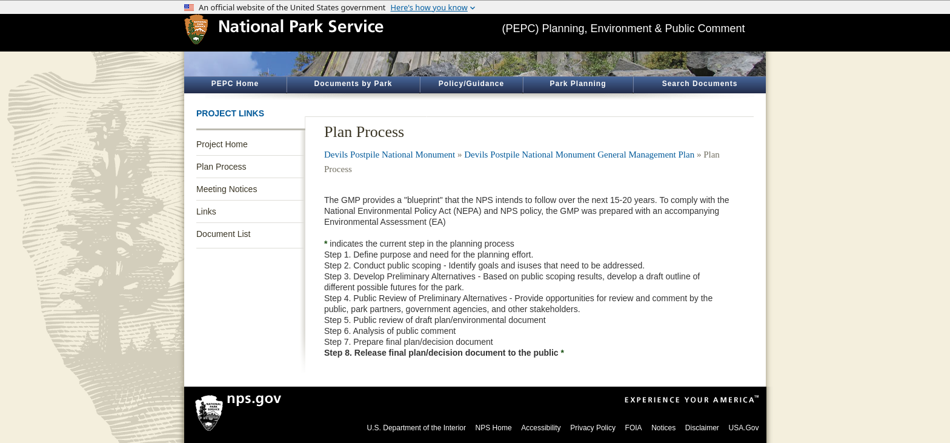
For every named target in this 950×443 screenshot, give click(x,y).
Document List (223, 234)
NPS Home (494, 428)
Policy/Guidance (471, 83)
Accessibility (540, 428)
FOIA (633, 428)
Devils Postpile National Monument (389, 154)
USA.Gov (743, 428)
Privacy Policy (593, 428)
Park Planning (578, 83)
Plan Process (221, 167)
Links (206, 211)
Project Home (222, 144)
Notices (663, 428)
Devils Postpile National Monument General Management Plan (579, 154)
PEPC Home (235, 83)
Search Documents (700, 83)
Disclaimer (702, 428)
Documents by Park (353, 83)
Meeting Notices (226, 189)
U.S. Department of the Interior (416, 428)
